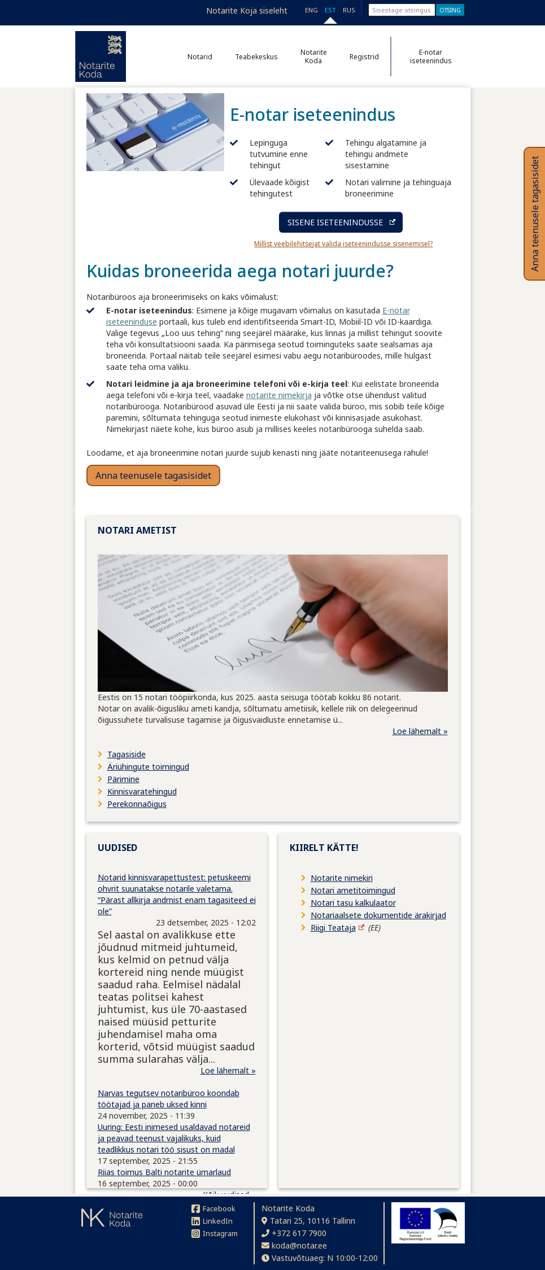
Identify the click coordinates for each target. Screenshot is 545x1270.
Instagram (214, 1233)
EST (330, 10)
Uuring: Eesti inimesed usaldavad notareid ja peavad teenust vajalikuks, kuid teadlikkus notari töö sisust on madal (174, 1138)
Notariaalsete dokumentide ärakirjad (378, 915)
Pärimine (123, 779)
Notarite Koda (313, 56)
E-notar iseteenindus (431, 56)
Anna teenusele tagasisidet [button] (153, 475)
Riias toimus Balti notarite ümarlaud (164, 1172)
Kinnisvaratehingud (142, 791)
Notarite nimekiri (342, 877)
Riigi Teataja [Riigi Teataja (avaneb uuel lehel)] (333, 927)
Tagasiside (126, 754)
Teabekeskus (256, 57)
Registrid (364, 57)
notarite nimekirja (279, 395)
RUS (349, 10)
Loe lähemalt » (420, 731)
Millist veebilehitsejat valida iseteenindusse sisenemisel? (343, 243)
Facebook (213, 1208)
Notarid (200, 57)
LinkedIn (212, 1220)
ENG (311, 10)
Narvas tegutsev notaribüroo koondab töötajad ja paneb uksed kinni (168, 1099)
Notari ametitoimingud (353, 890)
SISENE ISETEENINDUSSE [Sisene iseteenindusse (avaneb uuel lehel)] (335, 222)
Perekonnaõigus (137, 803)
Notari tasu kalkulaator (353, 902)
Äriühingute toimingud (148, 766)
